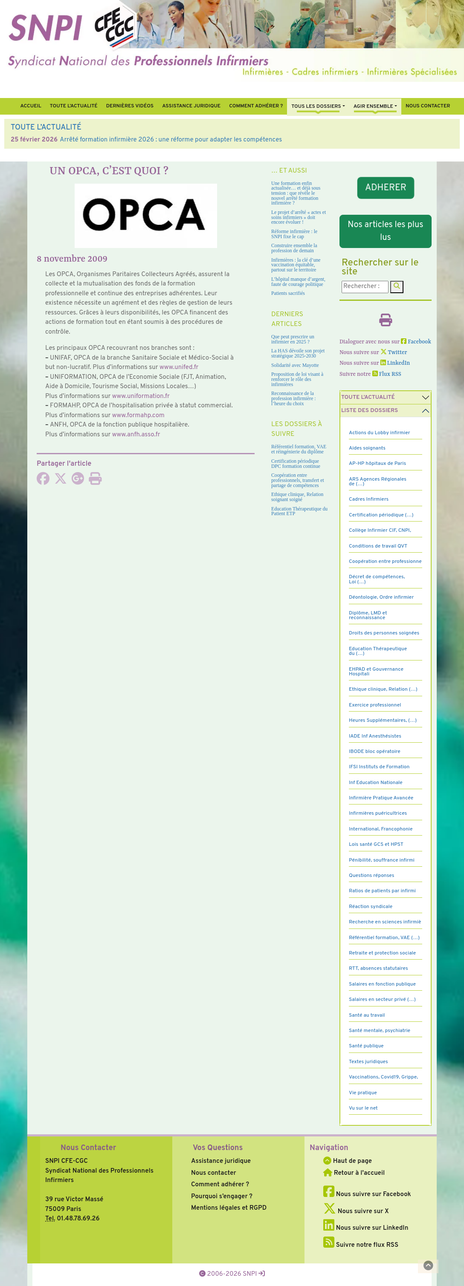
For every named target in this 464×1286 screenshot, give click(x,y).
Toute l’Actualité (74, 106)
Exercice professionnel (375, 705)
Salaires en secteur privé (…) (382, 999)
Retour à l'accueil (354, 1173)
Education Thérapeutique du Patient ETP (299, 511)
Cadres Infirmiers (369, 499)
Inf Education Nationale (376, 782)
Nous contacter (428, 106)
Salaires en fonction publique (382, 984)
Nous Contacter (88, 1148)
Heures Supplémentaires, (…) (383, 720)
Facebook (416, 342)
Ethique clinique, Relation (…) (383, 689)
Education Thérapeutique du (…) (378, 651)
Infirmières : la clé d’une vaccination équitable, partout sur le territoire (296, 265)
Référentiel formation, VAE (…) (384, 937)
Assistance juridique (191, 106)
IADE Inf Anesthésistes (375, 736)
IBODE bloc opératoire (374, 751)
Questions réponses (371, 875)
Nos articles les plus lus (385, 231)
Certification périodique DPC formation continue (295, 463)
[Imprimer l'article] (95, 482)
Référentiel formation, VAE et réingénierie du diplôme (298, 449)
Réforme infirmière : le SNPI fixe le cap (294, 234)
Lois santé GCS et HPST (376, 844)
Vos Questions (218, 1148)
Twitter (393, 352)
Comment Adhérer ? (256, 106)
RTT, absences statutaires (378, 968)
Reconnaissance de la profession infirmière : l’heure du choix (293, 398)
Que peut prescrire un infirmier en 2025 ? (292, 339)
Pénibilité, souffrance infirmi (382, 860)
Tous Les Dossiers (316, 106)
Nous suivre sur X (356, 1212)
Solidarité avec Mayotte (295, 365)
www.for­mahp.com (138, 416)
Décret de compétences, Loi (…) (377, 579)
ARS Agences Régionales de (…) (377, 481)
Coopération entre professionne (385, 561)
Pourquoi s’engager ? (221, 1197)
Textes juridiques (368, 1061)
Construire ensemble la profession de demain (294, 248)
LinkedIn (395, 363)
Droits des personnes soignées (384, 633)
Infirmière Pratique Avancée (381, 798)
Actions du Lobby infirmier (379, 433)
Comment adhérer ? (220, 1185)
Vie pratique (363, 1093)
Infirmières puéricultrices (378, 813)
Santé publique (366, 1046)
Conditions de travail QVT (378, 546)
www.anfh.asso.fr (136, 435)
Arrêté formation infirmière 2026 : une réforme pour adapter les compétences (171, 140)
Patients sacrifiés (288, 293)
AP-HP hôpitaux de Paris (377, 463)
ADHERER (385, 187)
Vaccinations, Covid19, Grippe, (383, 1077)
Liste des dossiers (369, 410)
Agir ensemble (373, 106)
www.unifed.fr (179, 367)
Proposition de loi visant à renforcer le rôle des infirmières (297, 379)
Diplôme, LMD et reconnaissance (368, 615)
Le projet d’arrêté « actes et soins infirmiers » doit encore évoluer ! (298, 217)
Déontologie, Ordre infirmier (381, 597)
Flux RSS (386, 374)
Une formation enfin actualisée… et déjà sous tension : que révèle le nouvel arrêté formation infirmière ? (295, 193)
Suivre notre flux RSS (360, 1245)
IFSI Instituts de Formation (379, 767)
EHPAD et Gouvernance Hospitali (376, 672)
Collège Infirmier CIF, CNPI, (380, 530)
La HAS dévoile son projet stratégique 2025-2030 (298, 353)
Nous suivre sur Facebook (367, 1195)
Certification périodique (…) (381, 515)
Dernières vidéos (130, 106)
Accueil (30, 106)
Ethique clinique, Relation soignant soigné (297, 497)
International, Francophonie (381, 829)
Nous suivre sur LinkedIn (365, 1228)
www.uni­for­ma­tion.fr (141, 396)
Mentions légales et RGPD (229, 1208)
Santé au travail (367, 1015)
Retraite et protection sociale (382, 953)
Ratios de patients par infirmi (382, 891)
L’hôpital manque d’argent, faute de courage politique (298, 282)
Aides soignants (367, 448)
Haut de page (347, 1161)
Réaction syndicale (370, 906)
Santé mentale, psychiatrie (379, 1030)
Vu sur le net (363, 1108)
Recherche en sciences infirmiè (385, 922)
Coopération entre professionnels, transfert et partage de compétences (297, 480)
